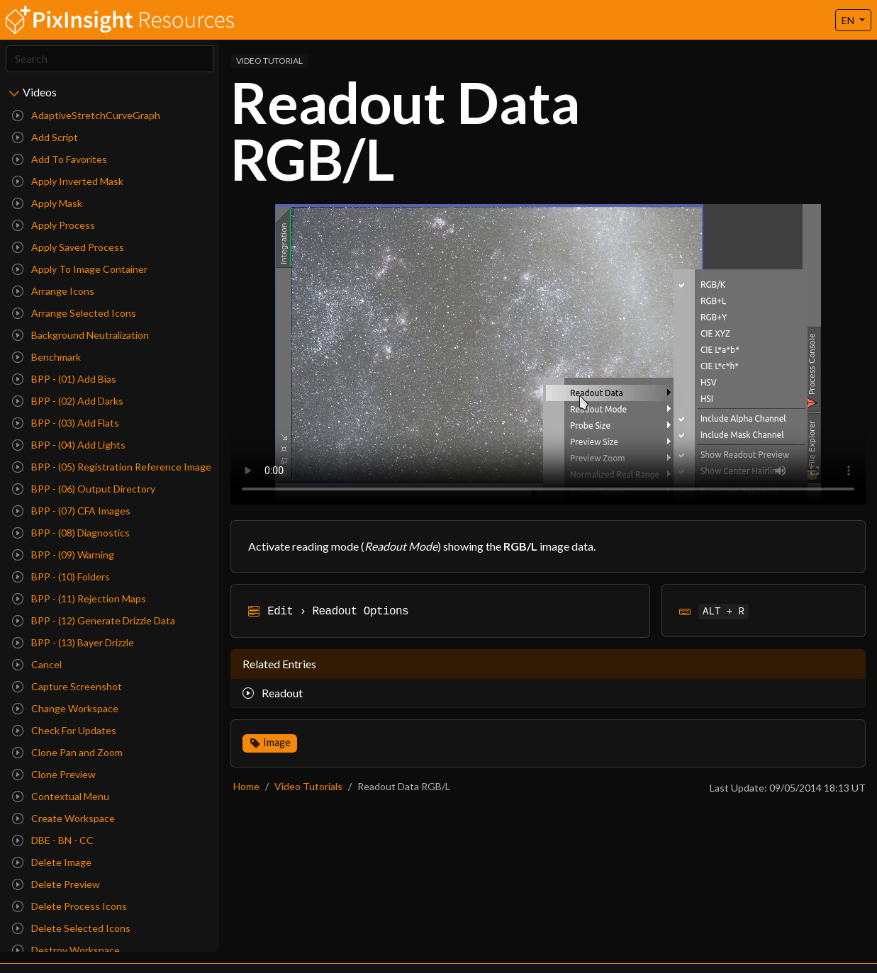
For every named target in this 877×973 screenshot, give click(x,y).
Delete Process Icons (69, 906)
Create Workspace (63, 818)
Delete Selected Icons (71, 928)
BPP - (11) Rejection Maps (79, 598)
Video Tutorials (308, 786)
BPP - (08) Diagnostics (71, 533)
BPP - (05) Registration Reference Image (111, 467)
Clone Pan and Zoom (67, 752)
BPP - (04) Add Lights (68, 445)
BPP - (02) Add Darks (67, 401)
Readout (272, 692)
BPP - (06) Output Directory (83, 489)
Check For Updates (64, 730)
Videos (40, 92)
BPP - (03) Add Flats (65, 423)
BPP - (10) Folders (61, 576)
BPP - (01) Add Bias (64, 379)
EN (849, 20)
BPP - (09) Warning (63, 555)
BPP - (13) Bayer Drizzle (73, 642)
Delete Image (51, 862)
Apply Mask (47, 203)
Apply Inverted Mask (67, 181)
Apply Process (53, 225)
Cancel (37, 664)
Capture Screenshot (67, 686)
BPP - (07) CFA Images (71, 511)
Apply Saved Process (68, 247)
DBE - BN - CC (53, 840)
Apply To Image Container (79, 269)
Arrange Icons (53, 291)
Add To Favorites (59, 159)
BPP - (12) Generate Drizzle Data (93, 620)
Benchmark (46, 357)
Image (277, 742)
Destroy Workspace (66, 950)
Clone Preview (54, 774)
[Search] (109, 58)
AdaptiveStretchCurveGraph (86, 115)
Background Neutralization (80, 335)
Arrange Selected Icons (74, 313)
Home (246, 786)
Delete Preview (56, 884)
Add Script (45, 137)
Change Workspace (65, 708)
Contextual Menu (60, 796)
